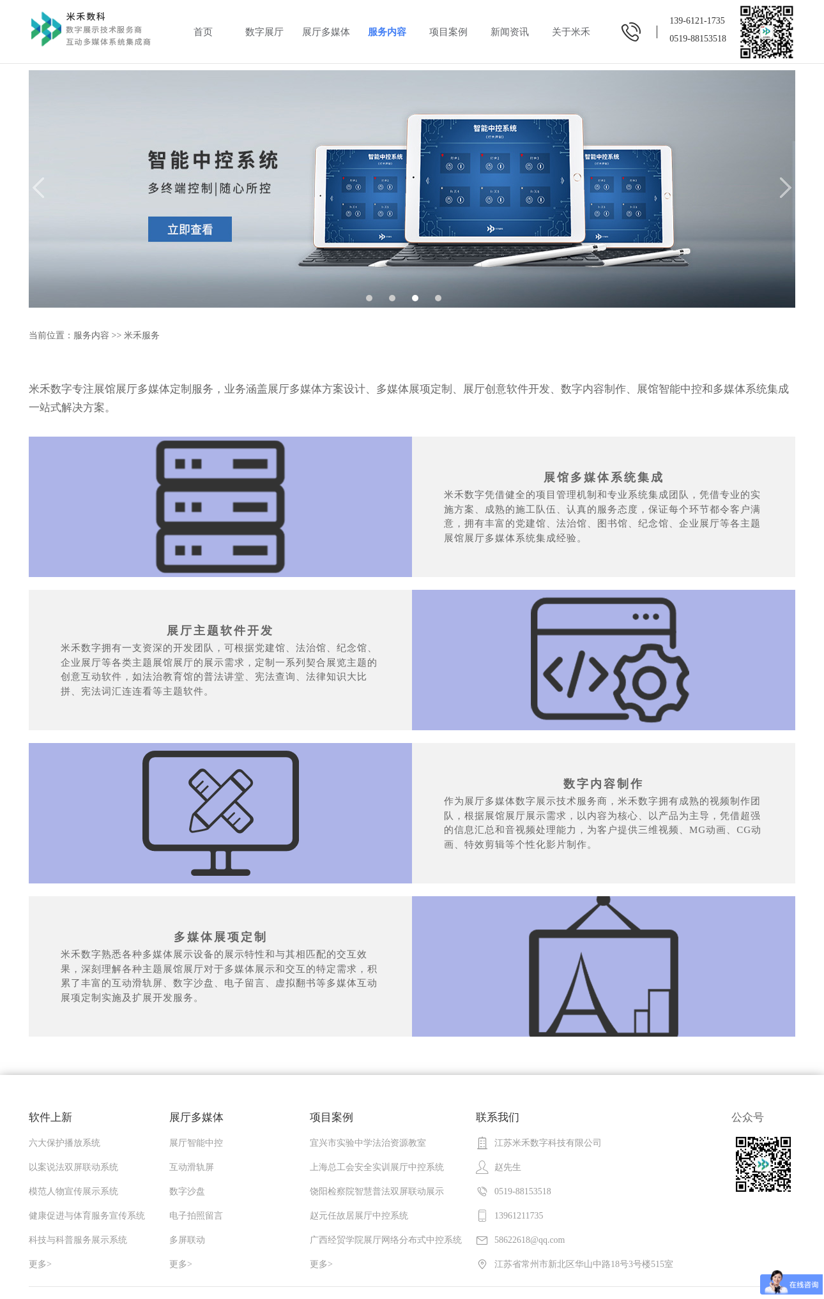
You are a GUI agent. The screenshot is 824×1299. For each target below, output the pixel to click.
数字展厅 (264, 32)
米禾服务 (142, 335)
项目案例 (448, 32)
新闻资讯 (510, 32)
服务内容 (387, 32)
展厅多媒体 (326, 32)
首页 (203, 32)
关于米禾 (571, 32)
